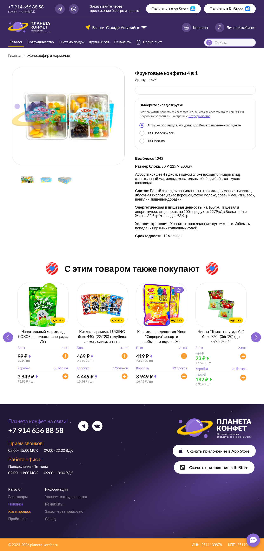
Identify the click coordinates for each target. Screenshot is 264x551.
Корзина (195, 27)
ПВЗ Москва (152, 141)
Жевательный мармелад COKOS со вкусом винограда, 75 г (43, 336)
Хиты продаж (19, 511)
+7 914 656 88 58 (26, 6)
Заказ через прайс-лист (65, 511)
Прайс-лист (18, 518)
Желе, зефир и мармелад (48, 55)
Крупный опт (99, 42)
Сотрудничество (40, 42)
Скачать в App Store (170, 8)
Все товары (18, 496)
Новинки (15, 504)
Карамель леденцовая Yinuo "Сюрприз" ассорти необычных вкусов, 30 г (161, 336)
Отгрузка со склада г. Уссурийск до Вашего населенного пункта (190, 125)
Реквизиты (122, 42)
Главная (15, 55)
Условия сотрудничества (66, 496)
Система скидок (71, 42)
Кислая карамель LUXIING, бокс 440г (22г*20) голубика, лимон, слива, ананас (102, 336)
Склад (50, 518)
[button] (256, 337)
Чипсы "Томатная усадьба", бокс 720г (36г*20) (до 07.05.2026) (221, 336)
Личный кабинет (235, 27)
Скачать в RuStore (226, 8)
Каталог (16, 42)
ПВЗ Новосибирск (156, 133)
